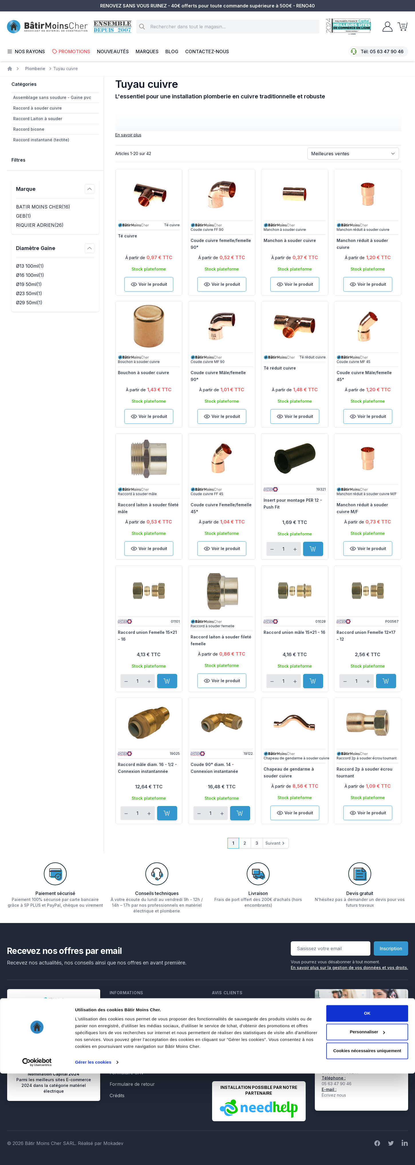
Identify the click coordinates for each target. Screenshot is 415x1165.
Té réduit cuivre (280, 368)
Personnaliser (367, 1123)
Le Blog (118, 1050)
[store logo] (47, 26)
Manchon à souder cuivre (290, 240)
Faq (114, 1038)
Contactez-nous (207, 51)
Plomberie (35, 68)
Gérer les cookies (93, 1153)
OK (367, 1104)
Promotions (71, 51)
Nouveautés (113, 51)
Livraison (119, 1027)
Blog (171, 51)
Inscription (391, 948)
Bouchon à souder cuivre (143, 372)
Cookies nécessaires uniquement (367, 1142)
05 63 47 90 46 (387, 51)
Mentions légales (128, 1004)
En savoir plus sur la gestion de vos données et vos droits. (349, 967)
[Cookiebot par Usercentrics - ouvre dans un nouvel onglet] (37, 1154)
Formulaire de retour (132, 1084)
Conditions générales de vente (142, 1015)
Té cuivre (127, 235)
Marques (147, 51)
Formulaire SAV (127, 1072)
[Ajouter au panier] (313, 549)
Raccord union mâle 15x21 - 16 (294, 632)
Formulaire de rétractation (138, 1061)
